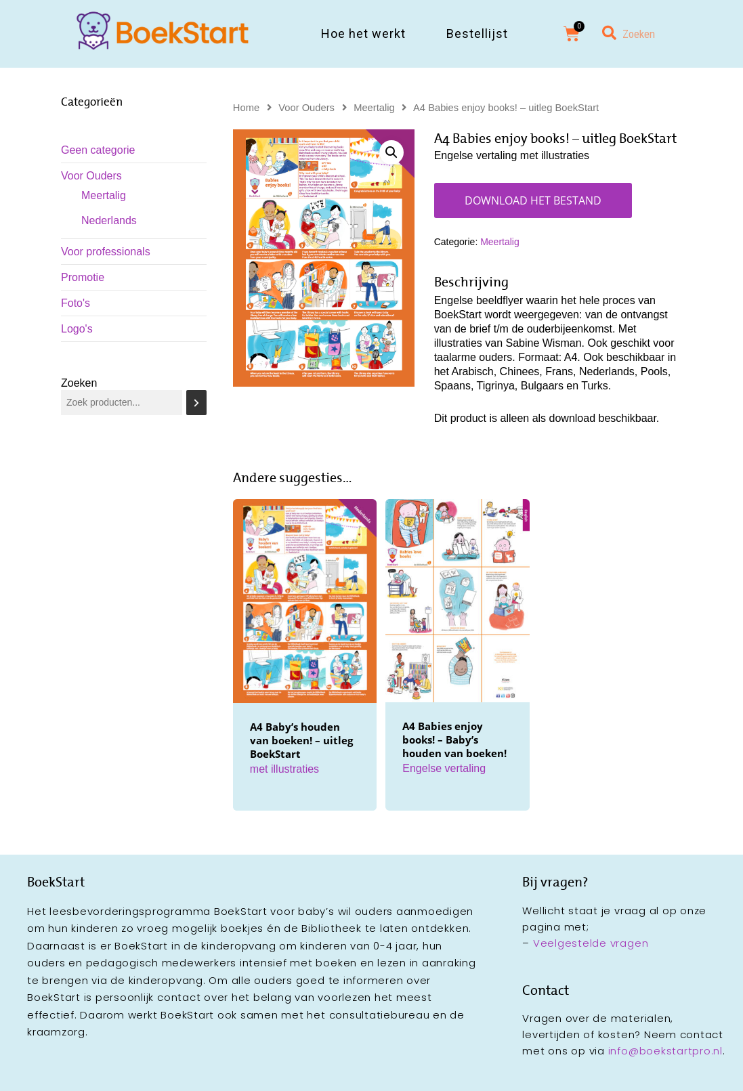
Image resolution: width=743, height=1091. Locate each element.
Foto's (75, 303)
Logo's (77, 329)
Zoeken (79, 383)
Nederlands (109, 220)
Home (246, 107)
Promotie (82, 277)
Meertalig (103, 195)
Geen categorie (98, 150)
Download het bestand (533, 200)
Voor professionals (105, 251)
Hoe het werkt (363, 33)
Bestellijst (477, 33)
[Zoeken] (196, 402)
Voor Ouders (91, 175)
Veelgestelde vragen (590, 943)
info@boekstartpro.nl (665, 1051)
